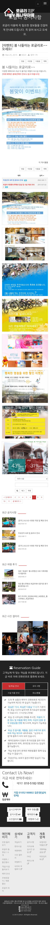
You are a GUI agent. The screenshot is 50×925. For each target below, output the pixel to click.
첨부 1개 (32, 55)
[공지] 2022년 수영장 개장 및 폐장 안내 (33, 546)
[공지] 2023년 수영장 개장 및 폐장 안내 (33, 520)
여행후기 (33, 819)
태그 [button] (23, 491)
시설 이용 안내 (13, 693)
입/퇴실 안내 (14, 686)
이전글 (30, 61)
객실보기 (18, 842)
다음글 (38, 61)
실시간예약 (15, 809)
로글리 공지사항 (25, 17)
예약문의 (32, 814)
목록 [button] (29, 491)
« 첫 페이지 (7, 497)
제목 (19, 175)
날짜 (42, 175)
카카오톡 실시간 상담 (31, 849)
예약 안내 (6, 874)
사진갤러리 (15, 819)
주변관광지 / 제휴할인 (5, 881)
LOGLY (20, 914)
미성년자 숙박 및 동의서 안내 (29, 533)
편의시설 (18, 846)
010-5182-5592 (34, 783)
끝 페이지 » (17, 501)
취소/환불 (36, 693)
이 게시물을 (43, 162)
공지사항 (15, 814)
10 (4, 501)
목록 (45, 61)
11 (9, 501)
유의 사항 (36, 686)
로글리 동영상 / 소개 (6, 852)
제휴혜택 (18, 851)
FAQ (29, 856)
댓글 (22, 61)
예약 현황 (32, 809)
